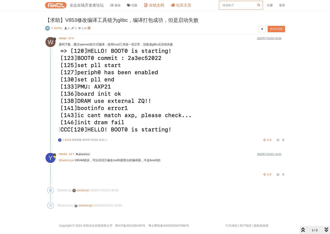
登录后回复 (276, 29)
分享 (267, 140)
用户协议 (245, 225)
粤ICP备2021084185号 (130, 225)
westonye (80, 190)
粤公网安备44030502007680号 (168, 225)
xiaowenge (83, 205)
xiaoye (66, 38)
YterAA (67, 154)
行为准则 (231, 225)
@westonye (83, 154)
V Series (56, 28)
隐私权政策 (261, 225)
